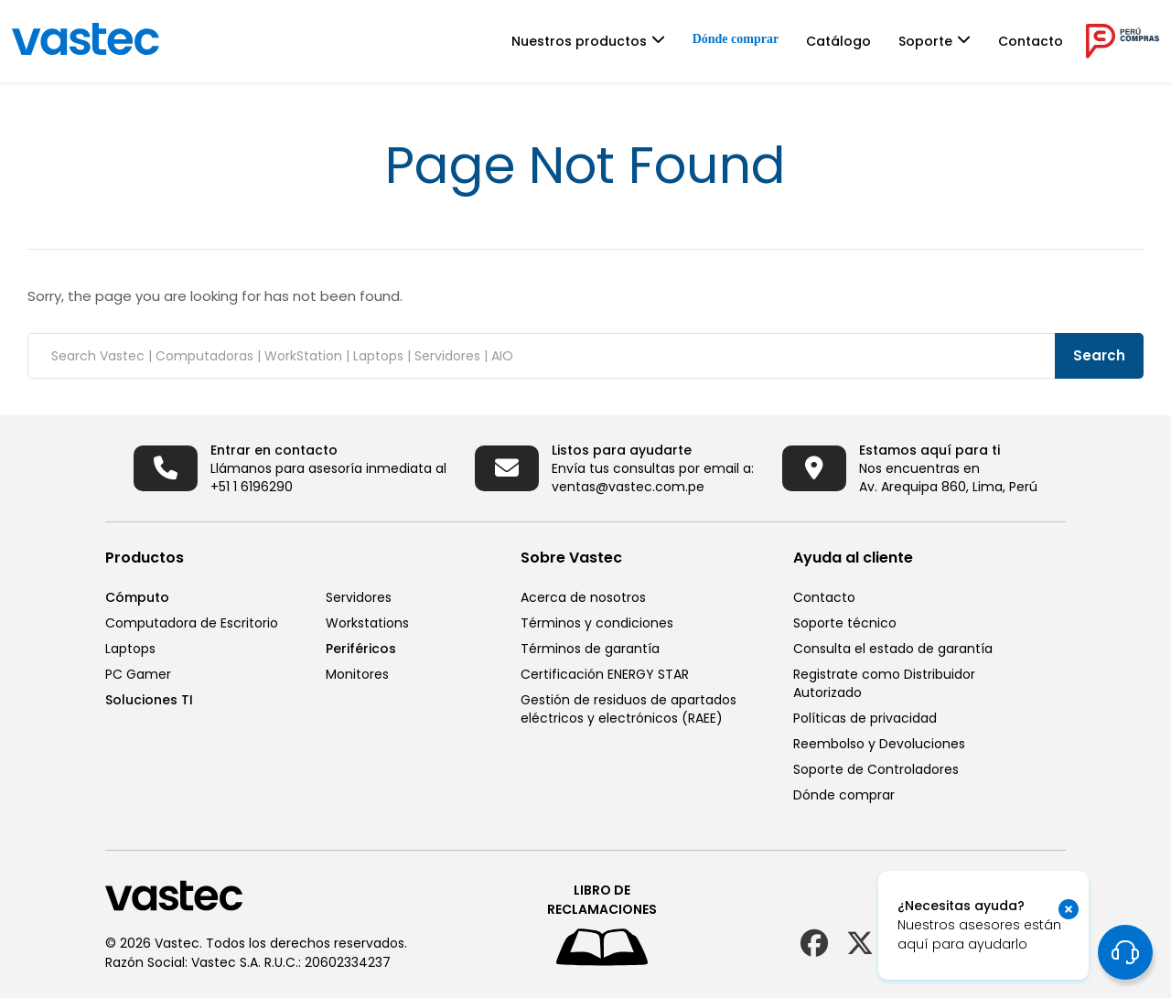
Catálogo (838, 41)
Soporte (925, 41)
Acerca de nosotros (583, 597)
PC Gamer (138, 674)
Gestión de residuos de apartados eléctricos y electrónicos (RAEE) (628, 709)
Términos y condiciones (597, 623)
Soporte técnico (845, 623)
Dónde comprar (736, 39)
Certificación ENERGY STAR (605, 674)
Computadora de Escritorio (191, 623)
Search (1099, 355)
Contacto (1030, 41)
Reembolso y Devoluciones (879, 744)
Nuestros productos (579, 41)
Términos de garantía (590, 648)
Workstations (367, 623)
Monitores (357, 674)
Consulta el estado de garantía (893, 648)
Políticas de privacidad (865, 718)
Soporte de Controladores (876, 769)
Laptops (130, 648)
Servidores (359, 597)
